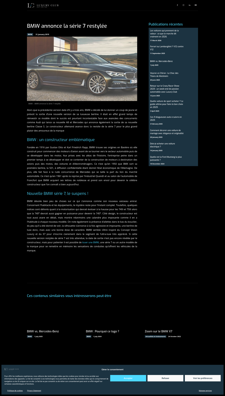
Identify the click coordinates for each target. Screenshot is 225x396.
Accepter (128, 378)
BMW (30, 34)
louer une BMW (90, 242)
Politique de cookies (15, 391)
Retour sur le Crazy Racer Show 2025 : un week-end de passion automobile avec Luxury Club (164, 89)
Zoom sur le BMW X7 (159, 331)
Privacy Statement (34, 391)
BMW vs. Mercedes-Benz (161, 61)
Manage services (205, 391)
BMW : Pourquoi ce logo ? (103, 331)
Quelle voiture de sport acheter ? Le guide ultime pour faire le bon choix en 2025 (166, 104)
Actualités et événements (156, 336)
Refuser (165, 378)
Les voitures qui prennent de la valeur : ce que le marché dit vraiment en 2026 (164, 33)
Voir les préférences (202, 378)
